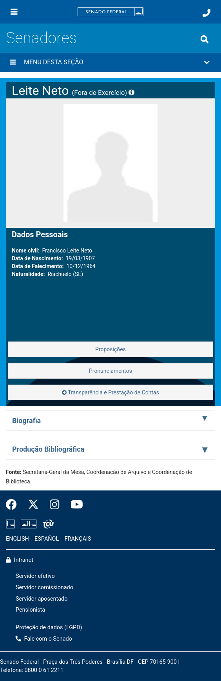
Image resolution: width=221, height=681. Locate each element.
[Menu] (14, 11)
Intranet (19, 560)
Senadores (41, 38)
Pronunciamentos (110, 371)
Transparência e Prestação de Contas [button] (110, 392)
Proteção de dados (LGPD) (49, 627)
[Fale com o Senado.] (206, 13)
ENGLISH (17, 539)
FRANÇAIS (78, 539)
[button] (110, 62)
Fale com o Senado (44, 639)
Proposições (110, 349)
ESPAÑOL (46, 539)
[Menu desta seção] (13, 62)
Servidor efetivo (35, 576)
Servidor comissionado (44, 587)
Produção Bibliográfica (48, 449)
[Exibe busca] (204, 39)
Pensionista (30, 610)
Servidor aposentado (41, 599)
